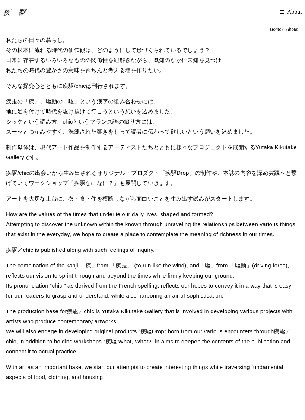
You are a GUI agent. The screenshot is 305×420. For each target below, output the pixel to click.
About (292, 29)
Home (275, 29)
